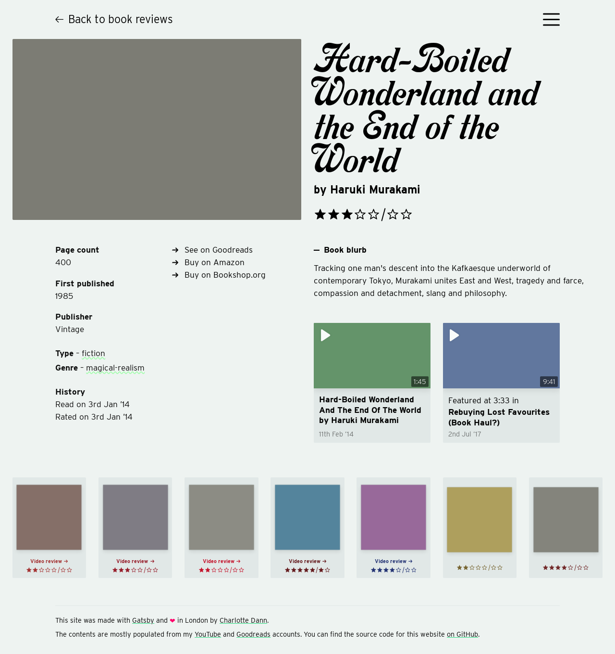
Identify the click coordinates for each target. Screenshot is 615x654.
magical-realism (115, 367)
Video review (49, 561)
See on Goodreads (212, 249)
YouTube (208, 634)
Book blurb (340, 249)
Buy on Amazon (208, 262)
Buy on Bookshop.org (219, 274)
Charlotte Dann (243, 620)
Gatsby (143, 620)
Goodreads (253, 634)
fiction (93, 353)
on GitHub (462, 634)
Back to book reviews (114, 19)
